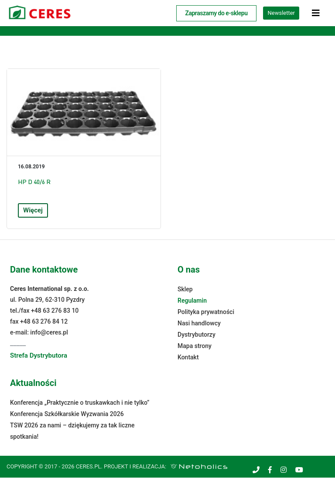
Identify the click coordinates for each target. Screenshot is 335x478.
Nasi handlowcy (199, 323)
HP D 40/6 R (34, 182)
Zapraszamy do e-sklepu (216, 13)
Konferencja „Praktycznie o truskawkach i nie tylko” (79, 402)
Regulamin (192, 300)
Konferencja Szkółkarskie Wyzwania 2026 (67, 414)
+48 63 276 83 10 (55, 310)
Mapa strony (195, 346)
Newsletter (281, 13)
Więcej (33, 211)
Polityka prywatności (206, 312)
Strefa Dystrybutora (38, 356)
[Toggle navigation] (316, 13)
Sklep (185, 289)
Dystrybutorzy (196, 334)
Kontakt (188, 357)
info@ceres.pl (49, 332)
